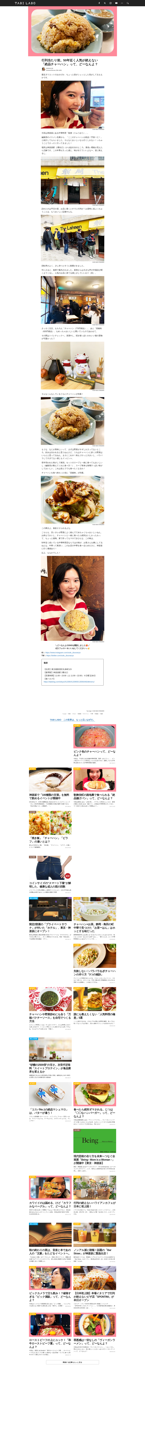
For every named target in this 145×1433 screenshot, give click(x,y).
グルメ (74, 713)
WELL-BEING (33, 898)
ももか (64, 713)
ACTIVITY (77, 725)
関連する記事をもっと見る (72, 1362)
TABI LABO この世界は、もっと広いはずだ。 (72, 720)
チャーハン (86, 713)
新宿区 (79, 713)
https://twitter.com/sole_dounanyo (60, 656)
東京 (70, 713)
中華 (92, 713)
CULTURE (32, 812)
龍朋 (102, 713)
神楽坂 (96, 713)
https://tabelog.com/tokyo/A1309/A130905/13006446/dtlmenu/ (69, 682)
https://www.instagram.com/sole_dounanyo (63, 653)
